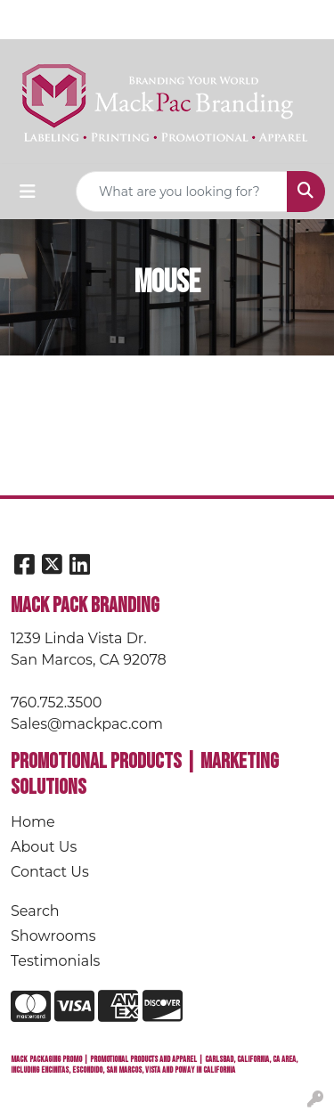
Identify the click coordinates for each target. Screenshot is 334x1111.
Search (35, 911)
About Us (44, 846)
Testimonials (55, 960)
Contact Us (50, 871)
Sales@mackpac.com (87, 723)
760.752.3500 (56, 702)
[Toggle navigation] (27, 191)
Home (33, 821)
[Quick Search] (182, 191)
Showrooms (53, 935)
